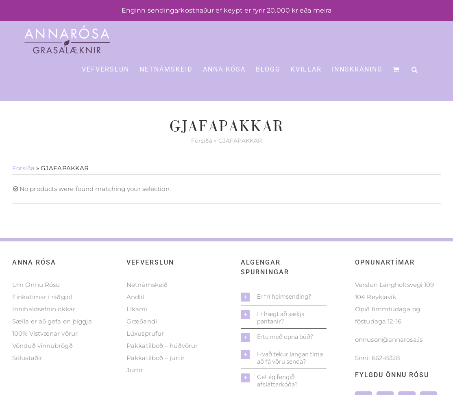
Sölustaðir (27, 358)
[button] (415, 69)
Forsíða (201, 140)
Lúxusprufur (145, 333)
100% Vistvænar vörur (45, 333)
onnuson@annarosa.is (389, 339)
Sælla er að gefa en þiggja (52, 321)
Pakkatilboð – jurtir (155, 358)
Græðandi (141, 321)
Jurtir (134, 370)
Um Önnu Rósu (36, 285)
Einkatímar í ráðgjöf (42, 297)
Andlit (135, 297)
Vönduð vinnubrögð (42, 345)
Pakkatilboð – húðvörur (162, 345)
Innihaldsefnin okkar (43, 309)
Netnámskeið (147, 285)
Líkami (137, 309)
